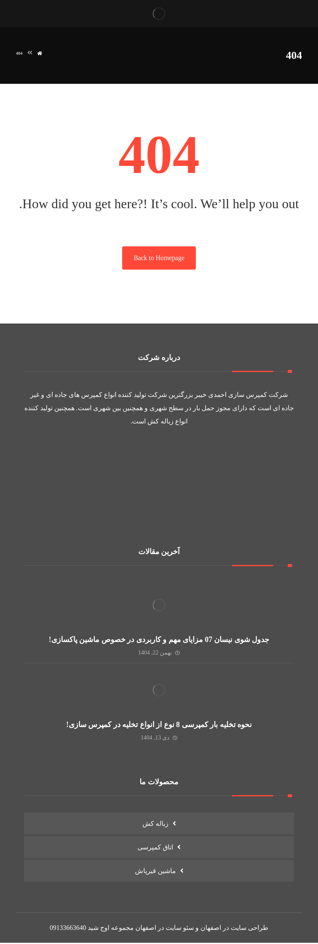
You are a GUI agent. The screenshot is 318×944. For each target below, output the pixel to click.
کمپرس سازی (247, 395)
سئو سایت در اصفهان (164, 928)
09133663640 (68, 928)
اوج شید (98, 928)
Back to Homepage (159, 258)
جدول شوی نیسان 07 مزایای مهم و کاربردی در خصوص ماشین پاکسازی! (159, 640)
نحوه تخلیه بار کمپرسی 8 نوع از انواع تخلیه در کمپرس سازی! (159, 725)
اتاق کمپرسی (155, 848)
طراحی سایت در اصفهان (234, 928)
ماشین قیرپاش (155, 871)
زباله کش (160, 422)
